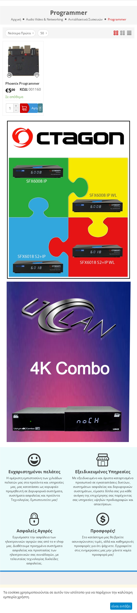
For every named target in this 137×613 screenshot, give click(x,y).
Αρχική (16, 19)
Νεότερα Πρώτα (21, 33)
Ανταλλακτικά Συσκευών (85, 19)
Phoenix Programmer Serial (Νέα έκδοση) (22, 83)
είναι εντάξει (121, 606)
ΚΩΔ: (24, 89)
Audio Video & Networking (44, 19)
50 (43, 33)
